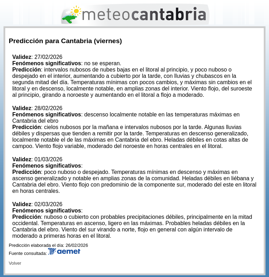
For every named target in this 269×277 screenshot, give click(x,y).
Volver (15, 263)
